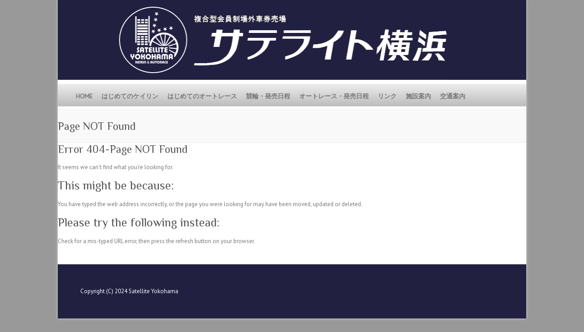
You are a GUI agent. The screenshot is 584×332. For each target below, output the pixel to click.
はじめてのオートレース (202, 96)
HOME (84, 96)
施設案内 (418, 96)
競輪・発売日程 (268, 96)
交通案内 (452, 96)
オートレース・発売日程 (334, 96)
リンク (387, 96)
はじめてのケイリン (130, 96)
